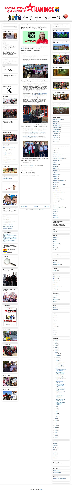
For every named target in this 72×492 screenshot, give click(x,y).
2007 (56, 435)
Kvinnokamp (55, 164)
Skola (41, 20)
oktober (57, 357)
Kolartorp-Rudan (56, 264)
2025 (56, 340)
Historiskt (55, 209)
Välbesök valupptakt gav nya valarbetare (60, 400)
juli (56, 406)
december (58, 353)
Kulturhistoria (56, 188)
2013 (56, 425)
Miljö (46, 20)
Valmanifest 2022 (7, 234)
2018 (56, 352)
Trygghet (22, 20)
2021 (56, 347)
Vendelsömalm (56, 243)
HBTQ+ (54, 186)
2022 (56, 345)
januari (57, 416)
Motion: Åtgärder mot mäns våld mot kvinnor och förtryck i (9, 238)
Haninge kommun (56, 470)
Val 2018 (31, 166)
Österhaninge (56, 299)
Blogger (41, 489)
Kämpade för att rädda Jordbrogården (29, 136)
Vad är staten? (6, 156)
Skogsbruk (55, 211)
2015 (56, 422)
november (58, 355)
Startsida (36, 206)
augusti (57, 360)
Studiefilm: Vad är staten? (8, 228)
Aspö (54, 319)
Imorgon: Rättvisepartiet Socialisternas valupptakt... (60, 403)
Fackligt (54, 148)
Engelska (55, 447)
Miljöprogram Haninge (7, 178)
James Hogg (55, 137)
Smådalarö (55, 309)
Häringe (54, 288)
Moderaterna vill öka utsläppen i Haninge (60, 366)
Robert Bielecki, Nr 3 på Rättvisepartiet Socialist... (60, 393)
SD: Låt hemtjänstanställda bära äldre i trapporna (61, 369)
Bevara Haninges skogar (8, 226)
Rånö (54, 332)
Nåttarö (54, 330)
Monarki (55, 215)
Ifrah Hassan (55, 135)
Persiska (55, 455)
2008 (56, 434)
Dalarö (54, 307)
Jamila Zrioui (55, 133)
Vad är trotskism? (6, 162)
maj (56, 409)
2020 (56, 348)
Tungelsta (55, 278)
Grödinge (55, 284)
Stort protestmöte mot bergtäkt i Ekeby (60, 376)
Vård (54, 162)
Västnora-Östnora (56, 286)
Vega (54, 231)
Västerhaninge (56, 276)
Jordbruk (55, 196)
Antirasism (55, 170)
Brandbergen (55, 256)
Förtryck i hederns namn (58, 192)
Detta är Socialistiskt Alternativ (9, 147)
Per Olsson (55, 121)
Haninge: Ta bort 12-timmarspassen (7, 218)
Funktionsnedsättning (57, 198)
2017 (56, 418)
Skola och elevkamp (57, 154)
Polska (54, 449)
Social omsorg (56, 174)
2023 (56, 343)
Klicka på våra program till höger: (11, 20)
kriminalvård (55, 201)
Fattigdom (55, 176)
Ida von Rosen (56, 131)
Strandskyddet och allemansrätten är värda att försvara (10, 222)
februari (57, 414)
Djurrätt (54, 203)
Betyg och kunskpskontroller (58, 180)
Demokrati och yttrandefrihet (58, 207)
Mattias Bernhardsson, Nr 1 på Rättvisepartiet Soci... (60, 385)
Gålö (54, 301)
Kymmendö (55, 328)
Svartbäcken (55, 249)
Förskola (55, 168)
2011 (56, 428)
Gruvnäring (55, 217)
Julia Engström (56, 129)
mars (57, 413)
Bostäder (55, 166)
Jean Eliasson (56, 139)
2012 (56, 427)
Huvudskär (55, 317)
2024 (56, 342)
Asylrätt (54, 150)
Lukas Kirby (55, 141)
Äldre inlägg (46, 206)
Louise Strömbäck (56, 125)
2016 (56, 420)
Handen (54, 262)
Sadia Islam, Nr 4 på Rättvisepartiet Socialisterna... (59, 396)
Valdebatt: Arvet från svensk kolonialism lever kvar (61, 378)
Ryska (54, 457)
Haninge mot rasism (38, 128)
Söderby (55, 239)
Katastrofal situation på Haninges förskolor (60, 373)
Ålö (54, 334)
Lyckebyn (55, 247)
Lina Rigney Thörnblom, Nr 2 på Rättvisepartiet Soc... (60, 389)
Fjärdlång (55, 326)
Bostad (36, 20)
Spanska (55, 443)
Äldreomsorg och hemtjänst (58, 158)
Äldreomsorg (29, 20)
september (58, 358)
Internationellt (56, 156)
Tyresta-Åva (55, 295)
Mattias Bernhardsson (57, 119)
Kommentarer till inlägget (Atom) (38, 209)
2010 (56, 430)
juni (56, 408)
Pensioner (55, 205)
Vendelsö (55, 237)
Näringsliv (55, 194)
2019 (56, 350)
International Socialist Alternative (59, 478)
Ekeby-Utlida (55, 280)
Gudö (54, 245)
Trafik (54, 172)
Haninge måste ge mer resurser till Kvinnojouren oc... (60, 363)
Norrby (54, 241)
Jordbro (54, 270)
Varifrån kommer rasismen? (8, 154)
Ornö (54, 315)
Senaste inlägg (24, 206)
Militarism (55, 182)
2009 (56, 432)
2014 (56, 423)
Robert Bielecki (27, 166)
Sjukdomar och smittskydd (58, 184)
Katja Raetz (55, 123)
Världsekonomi (56, 190)
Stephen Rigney (56, 127)
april (57, 411)
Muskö (54, 321)
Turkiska (55, 451)
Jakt (54, 213)
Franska (55, 453)
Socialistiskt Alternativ (57, 464)
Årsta (54, 297)
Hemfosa (55, 282)
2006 (56, 437)
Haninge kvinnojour (57, 472)
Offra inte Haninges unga (8, 224)
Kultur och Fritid (56, 160)
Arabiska (55, 445)
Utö (54, 323)
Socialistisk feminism (7, 152)
